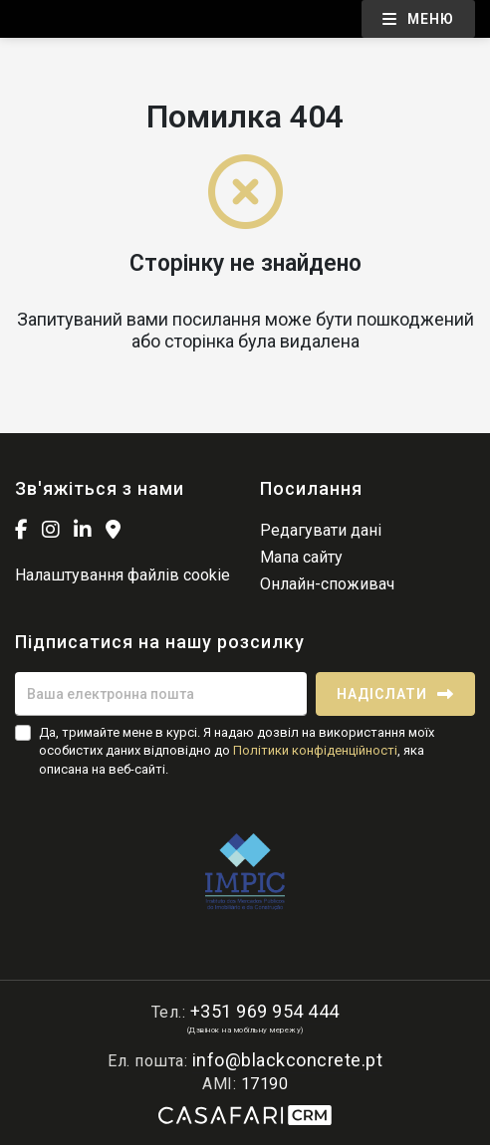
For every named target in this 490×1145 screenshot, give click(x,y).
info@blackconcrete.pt (287, 1059)
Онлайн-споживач (327, 583)
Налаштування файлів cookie (122, 575)
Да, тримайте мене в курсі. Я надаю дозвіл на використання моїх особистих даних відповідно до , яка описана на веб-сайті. (236, 750)
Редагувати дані (320, 530)
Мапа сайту (301, 557)
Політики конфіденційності (315, 750)
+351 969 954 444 (265, 1011)
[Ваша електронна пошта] (161, 694)
